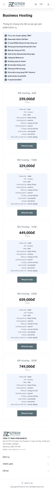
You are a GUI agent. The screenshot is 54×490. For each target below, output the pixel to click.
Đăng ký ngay (27, 146)
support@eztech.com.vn (16, 449)
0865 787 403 (16, 447)
